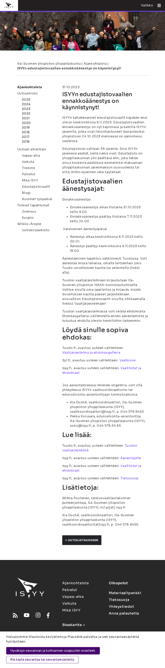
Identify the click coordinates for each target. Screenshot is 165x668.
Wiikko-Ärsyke (29, 224)
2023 (26, 109)
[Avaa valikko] (157, 5)
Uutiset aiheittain (32, 149)
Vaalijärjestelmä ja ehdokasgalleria (91, 353)
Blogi (26, 193)
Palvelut (28, 174)
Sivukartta (73, 625)
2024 (26, 104)
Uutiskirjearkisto (36, 230)
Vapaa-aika (31, 155)
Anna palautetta (124, 613)
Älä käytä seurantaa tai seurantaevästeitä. (42, 660)
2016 (26, 142)
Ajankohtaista (95, 64)
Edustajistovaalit (36, 187)
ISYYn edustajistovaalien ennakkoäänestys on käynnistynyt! (69, 68)
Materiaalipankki (125, 593)
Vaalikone (127, 360)
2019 (26, 128)
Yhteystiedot (121, 606)
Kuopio (28, 218)
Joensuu (29, 211)
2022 (26, 114)
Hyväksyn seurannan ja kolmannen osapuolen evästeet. (53, 651)
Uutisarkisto (27, 93)
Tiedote (28, 168)
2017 (26, 137)
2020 (26, 123)
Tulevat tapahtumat (33, 205)
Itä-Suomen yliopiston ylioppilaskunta (49, 64)
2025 (26, 100)
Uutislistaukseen (81, 540)
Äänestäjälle (130, 458)
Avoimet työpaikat (37, 199)
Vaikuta (28, 162)
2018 (26, 132)
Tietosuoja (129, 478)
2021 (26, 118)
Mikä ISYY (30, 180)
